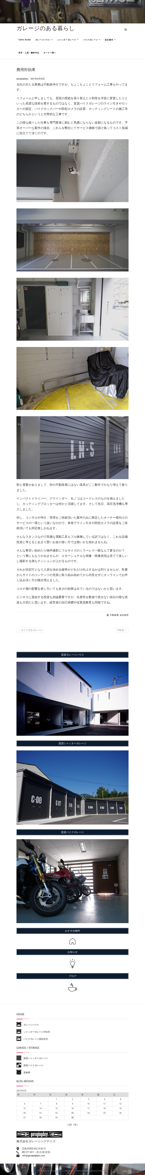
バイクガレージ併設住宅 (32, 1039)
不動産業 (114, 615)
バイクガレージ (90, 40)
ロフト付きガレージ (30, 630)
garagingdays (22, 78)
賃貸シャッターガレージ (32, 1058)
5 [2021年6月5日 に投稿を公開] (120, 1099)
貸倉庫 (23, 1072)
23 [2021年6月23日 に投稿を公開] (72, 1113)
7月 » (75, 1124)
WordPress (103, 1171)
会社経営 (124, 615)
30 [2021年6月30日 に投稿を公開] (72, 1117)
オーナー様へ (50, 53)
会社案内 (109, 40)
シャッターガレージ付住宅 (33, 1032)
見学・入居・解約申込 (28, 53)
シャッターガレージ (66, 40)
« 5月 (69, 1124)
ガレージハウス (42, 40)
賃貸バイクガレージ (29, 1065)
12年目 (122, 630)
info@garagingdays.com (30, 1155)
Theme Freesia (82, 1171)
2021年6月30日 (37, 78)
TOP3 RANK (24, 40)
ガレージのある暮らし (45, 28)
